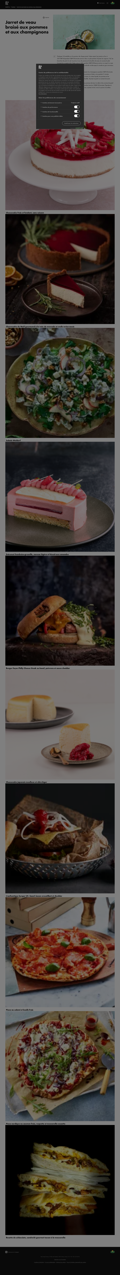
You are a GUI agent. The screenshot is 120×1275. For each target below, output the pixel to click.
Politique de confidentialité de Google (54, 92)
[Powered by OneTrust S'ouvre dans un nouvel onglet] (76, 128)
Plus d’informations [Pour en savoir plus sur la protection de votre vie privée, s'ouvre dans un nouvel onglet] (43, 94)
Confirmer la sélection (71, 123)
